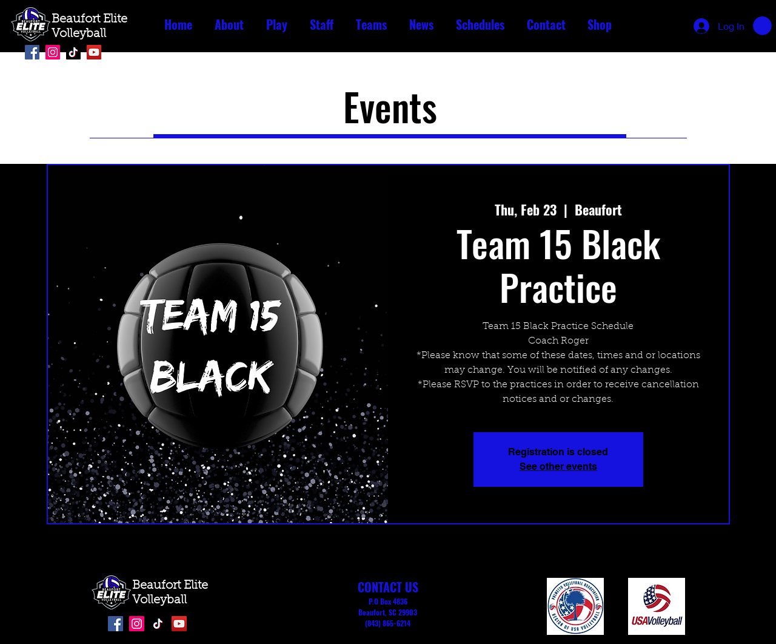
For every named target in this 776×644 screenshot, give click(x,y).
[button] (229, 25)
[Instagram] (52, 52)
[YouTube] (94, 52)
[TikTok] (73, 52)
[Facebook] (32, 52)
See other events (558, 466)
